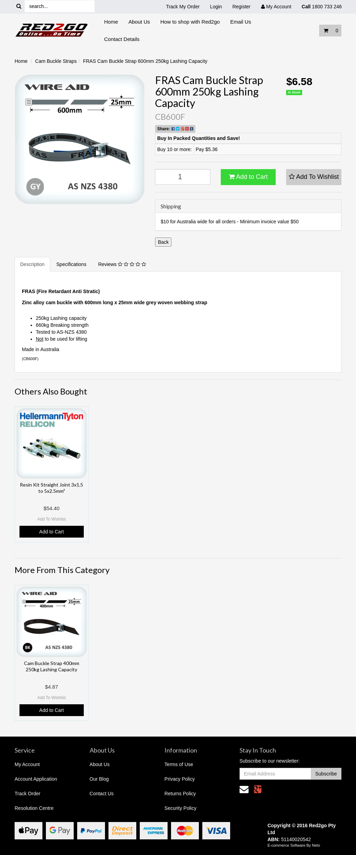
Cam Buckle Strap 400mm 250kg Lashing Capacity (51, 666)
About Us (139, 22)
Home (111, 22)
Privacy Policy (179, 779)
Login (216, 6)
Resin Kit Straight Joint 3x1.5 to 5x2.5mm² (51, 488)
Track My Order (183, 6)
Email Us (240, 22)
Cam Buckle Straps (56, 61)
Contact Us (102, 793)
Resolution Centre (34, 808)
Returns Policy (180, 793)
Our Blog (99, 779)
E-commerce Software (287, 845)
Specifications (71, 264)
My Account (27, 764)
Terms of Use (178, 764)
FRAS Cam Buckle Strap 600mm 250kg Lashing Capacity (145, 61)
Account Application (36, 779)
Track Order (27, 793)
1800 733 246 (322, 6)
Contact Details (122, 39)
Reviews (122, 264)
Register (241, 6)
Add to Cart (248, 176)
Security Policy (180, 808)
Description (32, 264)
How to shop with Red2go (190, 22)
